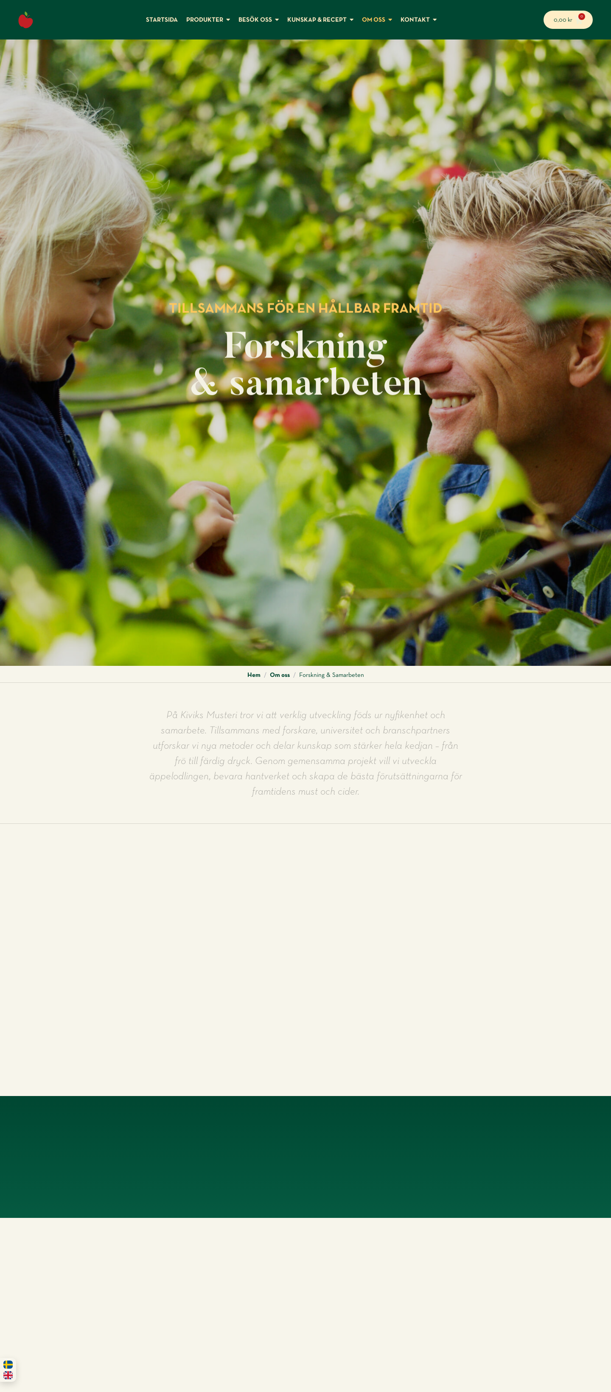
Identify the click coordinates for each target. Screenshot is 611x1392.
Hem (254, 675)
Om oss (280, 675)
